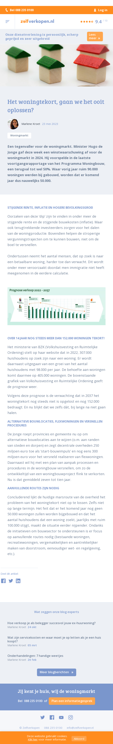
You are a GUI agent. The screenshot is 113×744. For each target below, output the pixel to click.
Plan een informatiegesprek (72, 701)
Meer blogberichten (56, 672)
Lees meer (94, 36)
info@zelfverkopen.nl (80, 728)
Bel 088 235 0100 (20, 10)
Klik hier (33, 739)
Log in (100, 10)
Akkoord (79, 738)
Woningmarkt (19, 135)
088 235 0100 (33, 701)
